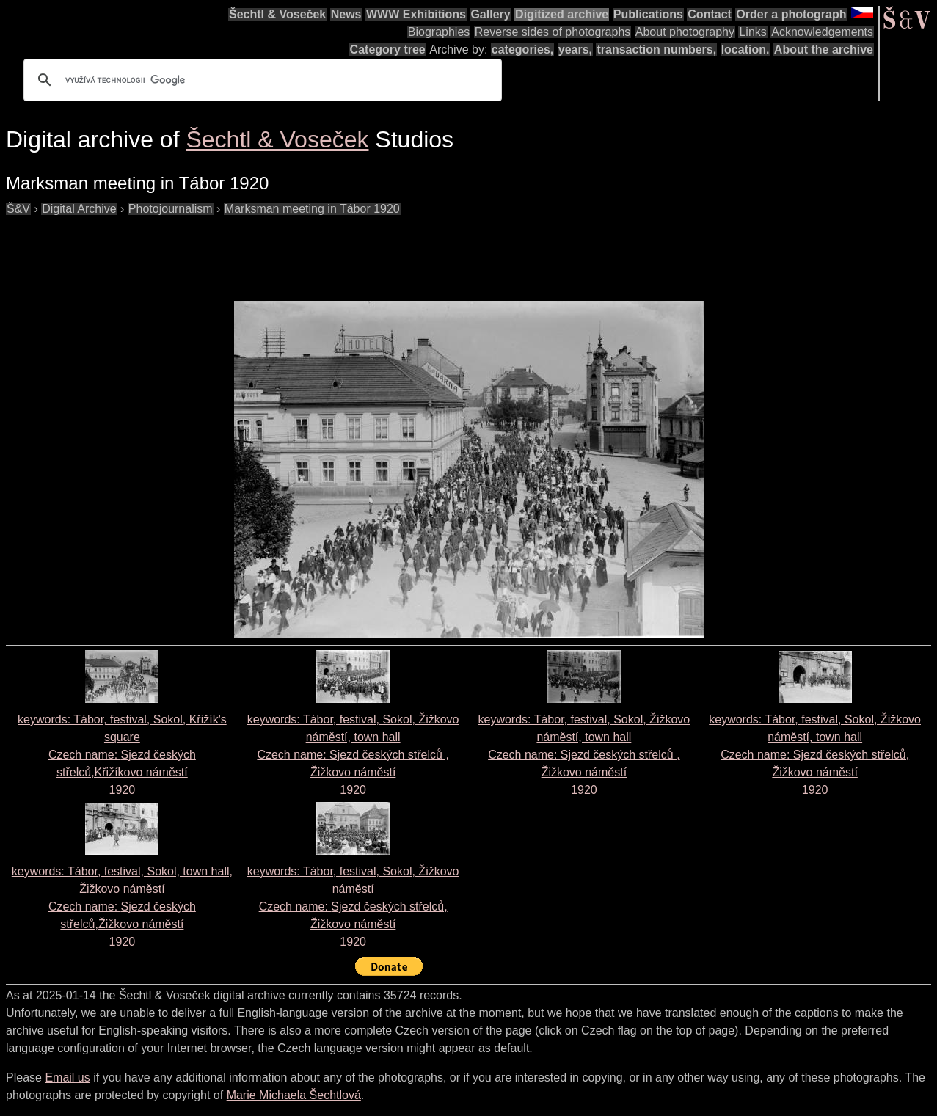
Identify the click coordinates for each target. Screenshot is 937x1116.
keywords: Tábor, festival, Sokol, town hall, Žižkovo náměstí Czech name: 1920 (122, 906)
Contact (710, 14)
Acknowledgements (822, 32)
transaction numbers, (656, 49)
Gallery (490, 14)
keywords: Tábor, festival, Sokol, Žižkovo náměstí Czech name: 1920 (353, 906)
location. (745, 49)
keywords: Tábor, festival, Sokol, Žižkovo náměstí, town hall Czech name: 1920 (353, 754)
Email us (67, 1077)
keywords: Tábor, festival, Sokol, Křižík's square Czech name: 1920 (122, 754)
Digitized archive (561, 14)
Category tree (388, 49)
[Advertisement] (273, 251)
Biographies (439, 32)
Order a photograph (791, 14)
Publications (648, 14)
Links (752, 32)
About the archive (823, 49)
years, (575, 49)
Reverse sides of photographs (553, 32)
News (346, 14)
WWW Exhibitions (416, 14)
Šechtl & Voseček (277, 14)
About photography (684, 32)
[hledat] (260, 80)
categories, (522, 49)
